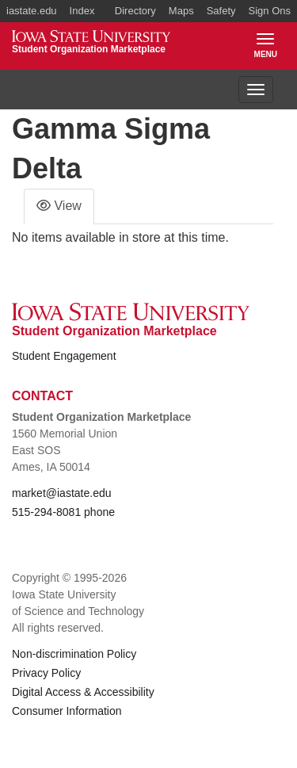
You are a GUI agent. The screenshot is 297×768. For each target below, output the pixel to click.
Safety (221, 11)
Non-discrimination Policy (74, 654)
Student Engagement (64, 356)
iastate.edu (31, 11)
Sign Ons (270, 11)
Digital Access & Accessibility (83, 692)
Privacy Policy (46, 673)
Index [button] (82, 11)
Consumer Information (67, 711)
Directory (135, 11)
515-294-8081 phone (63, 512)
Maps (181, 11)
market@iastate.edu (62, 493)
